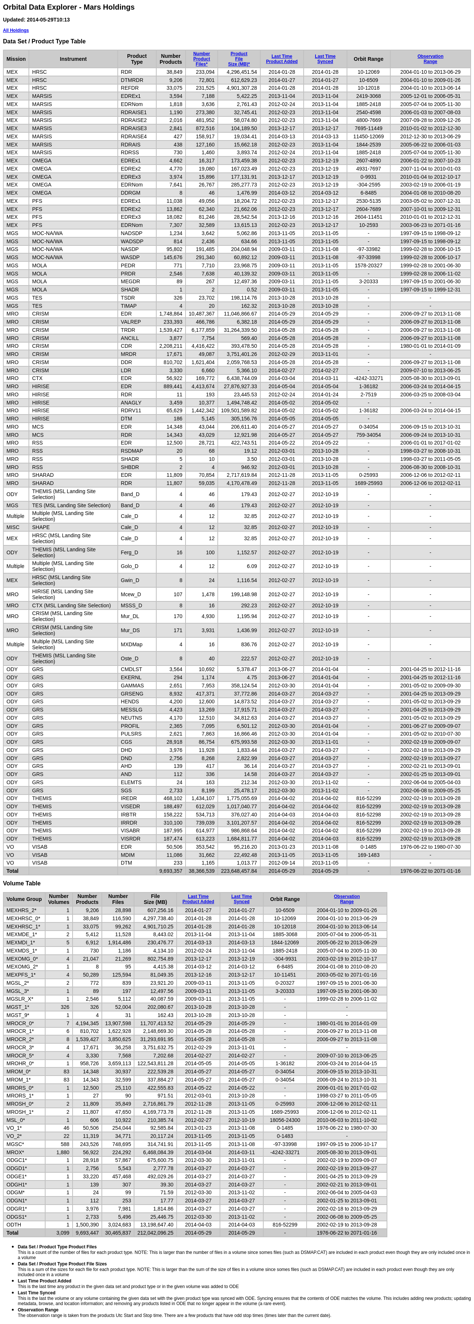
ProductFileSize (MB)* (239, 59)
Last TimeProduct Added (282, 59)
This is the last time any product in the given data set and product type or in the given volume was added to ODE (128, 1283)
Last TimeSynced (325, 59)
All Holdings (16, 30)
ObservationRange (430, 59)
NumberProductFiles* (201, 59)
